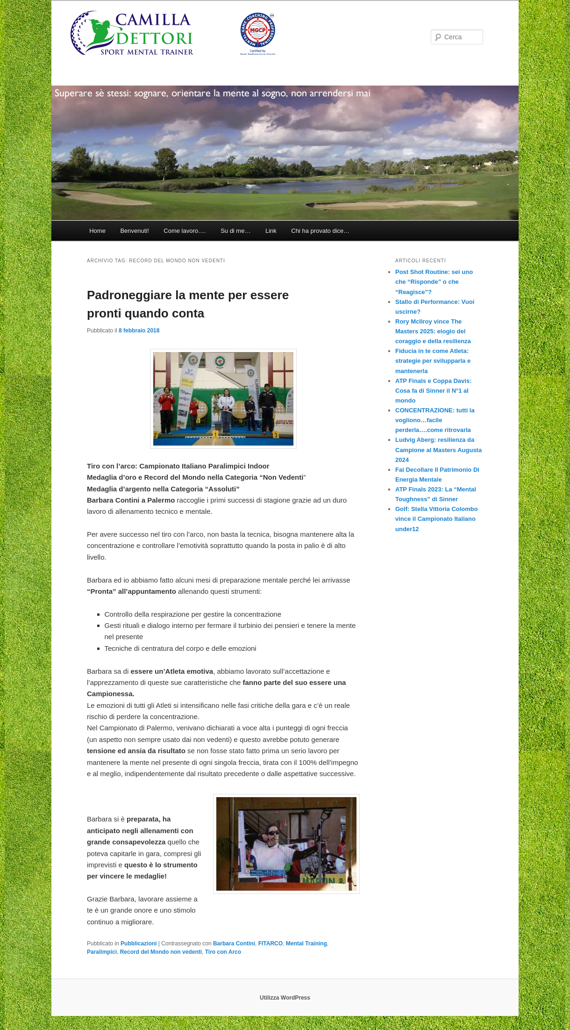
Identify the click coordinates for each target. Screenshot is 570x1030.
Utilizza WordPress (285, 997)
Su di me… (235, 230)
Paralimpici (102, 952)
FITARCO (270, 943)
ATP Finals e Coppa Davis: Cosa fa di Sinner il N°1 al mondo (433, 390)
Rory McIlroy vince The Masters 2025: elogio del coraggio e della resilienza (433, 331)
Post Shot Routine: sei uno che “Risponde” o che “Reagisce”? (434, 281)
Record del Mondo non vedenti (161, 952)
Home (97, 230)
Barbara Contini (234, 943)
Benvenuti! (134, 230)
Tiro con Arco (223, 952)
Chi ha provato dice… (320, 230)
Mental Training (306, 943)
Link (271, 230)
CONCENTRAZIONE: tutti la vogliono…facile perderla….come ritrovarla (435, 420)
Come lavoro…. (185, 230)
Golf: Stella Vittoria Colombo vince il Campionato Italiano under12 (436, 518)
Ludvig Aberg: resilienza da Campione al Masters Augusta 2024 (438, 449)
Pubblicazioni (139, 943)
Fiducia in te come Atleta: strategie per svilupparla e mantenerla (432, 360)
